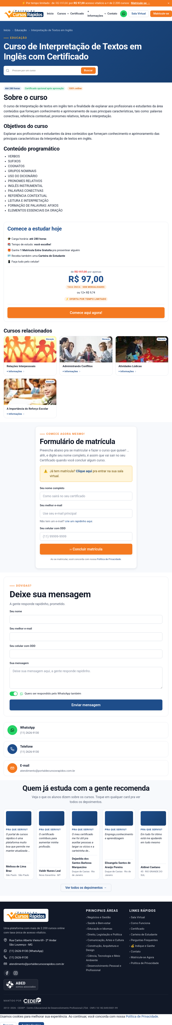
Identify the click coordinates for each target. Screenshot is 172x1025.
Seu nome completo (52, 488)
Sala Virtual (139, 13)
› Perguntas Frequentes (143, 940)
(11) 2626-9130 (18, 957)
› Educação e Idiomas (99, 928)
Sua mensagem (19, 663)
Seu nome (16, 611)
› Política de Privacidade (144, 963)
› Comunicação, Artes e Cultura (105, 940)
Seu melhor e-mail (51, 505)
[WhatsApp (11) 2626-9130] (123, 13)
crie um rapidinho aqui (78, 521)
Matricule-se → (140, 3)
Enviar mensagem (85, 705)
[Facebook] (7, 973)
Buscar (88, 70)
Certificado (77, 13)
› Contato (135, 951)
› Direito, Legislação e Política (104, 934)
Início (50, 13)
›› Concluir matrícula (86, 549)
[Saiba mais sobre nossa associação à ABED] (21, 984)
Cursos (62, 13)
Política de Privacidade (109, 559)
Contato (112, 13)
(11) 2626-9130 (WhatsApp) (26, 951)
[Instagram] (15, 973)
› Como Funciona (139, 923)
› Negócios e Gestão (98, 917)
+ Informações (96, 13)
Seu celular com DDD (53, 528)
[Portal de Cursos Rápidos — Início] (24, 14)
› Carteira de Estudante (143, 934)
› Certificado (136, 928)
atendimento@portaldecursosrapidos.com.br (36, 964)
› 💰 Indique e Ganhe (142, 946)
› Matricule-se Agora (141, 957)
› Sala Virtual (137, 917)
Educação (21, 30)
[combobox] (45, 70)
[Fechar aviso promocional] (169, 3)
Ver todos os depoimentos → (86, 887)
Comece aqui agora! (86, 312)
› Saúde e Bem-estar (98, 923)
